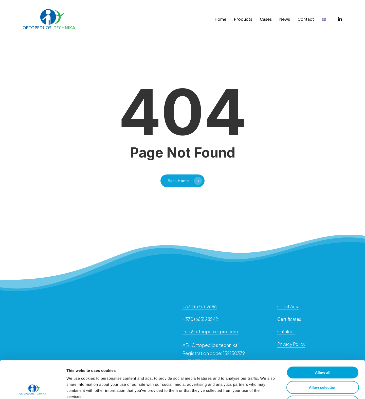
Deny (322, 367)
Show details (266, 389)
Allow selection (322, 352)
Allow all (323, 337)
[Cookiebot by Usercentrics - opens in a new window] (33, 389)
